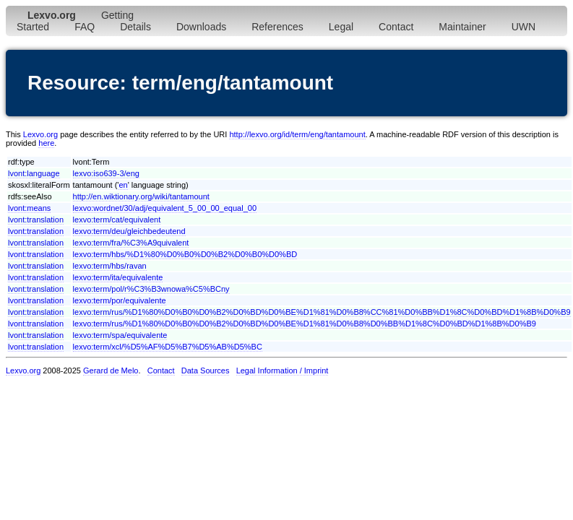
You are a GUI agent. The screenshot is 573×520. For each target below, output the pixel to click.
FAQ (84, 26)
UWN (523, 26)
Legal (341, 26)
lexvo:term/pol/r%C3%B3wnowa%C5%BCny (151, 289)
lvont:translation (36, 219)
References (277, 26)
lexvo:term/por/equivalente (119, 300)
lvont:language (34, 173)
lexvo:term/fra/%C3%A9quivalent (131, 242)
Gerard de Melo (110, 370)
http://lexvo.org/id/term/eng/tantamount (297, 134)
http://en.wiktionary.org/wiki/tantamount (141, 196)
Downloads (201, 26)
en (123, 185)
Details (135, 26)
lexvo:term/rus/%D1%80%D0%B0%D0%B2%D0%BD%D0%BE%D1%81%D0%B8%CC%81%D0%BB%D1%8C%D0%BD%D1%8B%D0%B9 (322, 312)
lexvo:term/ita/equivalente (118, 277)
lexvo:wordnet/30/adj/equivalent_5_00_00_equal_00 (165, 208)
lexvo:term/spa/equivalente (120, 335)
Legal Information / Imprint (282, 370)
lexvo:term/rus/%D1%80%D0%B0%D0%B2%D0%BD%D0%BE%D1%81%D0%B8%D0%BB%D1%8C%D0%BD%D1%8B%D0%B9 (304, 323)
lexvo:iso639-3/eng (106, 173)
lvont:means (29, 208)
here (46, 143)
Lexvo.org (40, 134)
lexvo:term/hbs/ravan (110, 265)
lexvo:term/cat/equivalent (117, 219)
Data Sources (205, 370)
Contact (396, 26)
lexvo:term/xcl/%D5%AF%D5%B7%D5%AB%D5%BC (167, 346)
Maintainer (462, 26)
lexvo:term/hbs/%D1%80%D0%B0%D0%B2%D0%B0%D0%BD (185, 254)
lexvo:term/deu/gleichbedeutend (129, 231)
